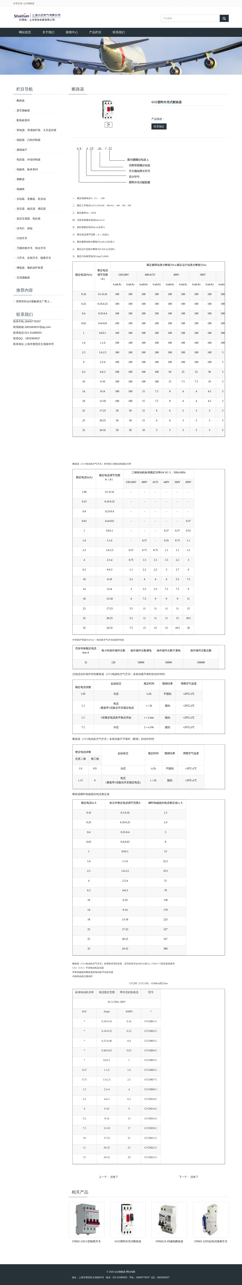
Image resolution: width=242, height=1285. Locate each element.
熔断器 (21, 179)
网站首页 (25, 32)
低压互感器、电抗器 (28, 218)
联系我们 (119, 32)
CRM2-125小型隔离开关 (86, 1241)
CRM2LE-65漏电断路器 (169, 1241)
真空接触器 (23, 110)
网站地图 (130, 1271)
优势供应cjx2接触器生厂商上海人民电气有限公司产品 (35, 301)
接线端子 (22, 149)
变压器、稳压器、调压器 (31, 208)
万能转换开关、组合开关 (31, 248)
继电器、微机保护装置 (30, 267)
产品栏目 (95, 32)
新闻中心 (72, 32)
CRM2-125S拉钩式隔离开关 (210, 1241)
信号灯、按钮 (25, 228)
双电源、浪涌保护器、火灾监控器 (36, 130)
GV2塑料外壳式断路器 (128, 1241)
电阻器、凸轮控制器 (28, 139)
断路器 (21, 100)
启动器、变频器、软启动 (31, 198)
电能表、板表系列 (27, 169)
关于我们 (48, 32)
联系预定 (159, 126)
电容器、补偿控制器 (28, 159)
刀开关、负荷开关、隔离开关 (34, 257)
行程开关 (22, 238)
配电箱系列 (23, 120)
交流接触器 (23, 277)
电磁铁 (21, 189)
